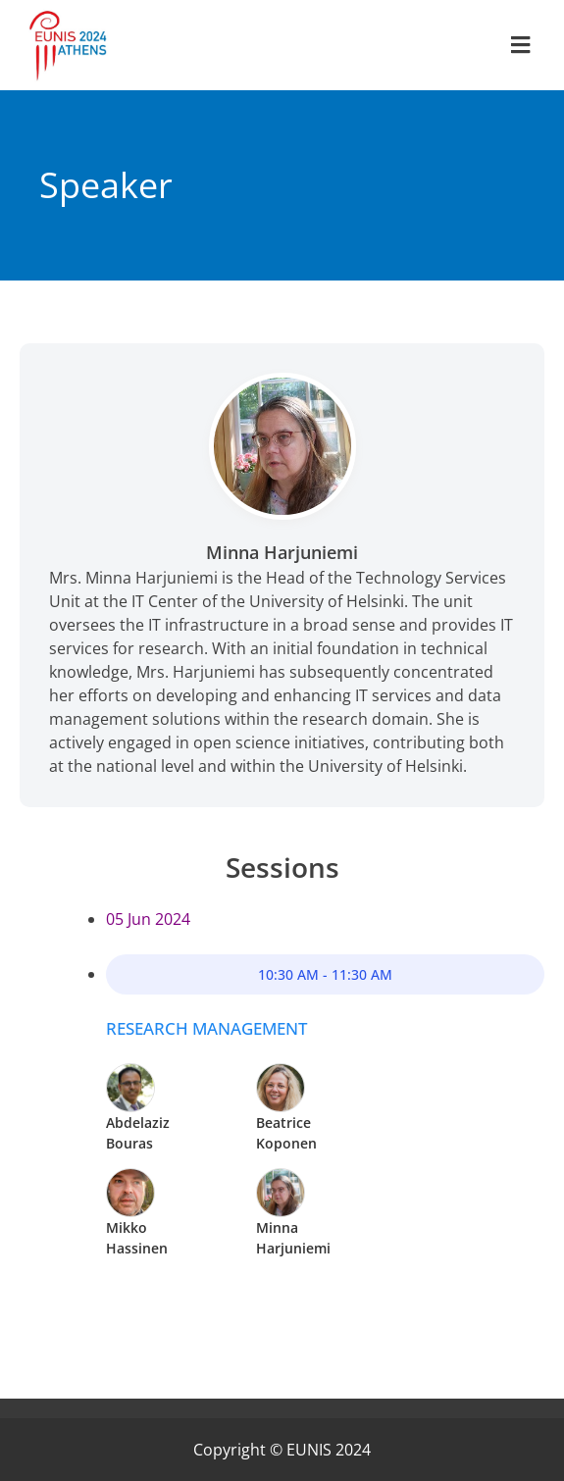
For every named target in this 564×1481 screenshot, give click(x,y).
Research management (206, 1028)
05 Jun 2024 (148, 919)
